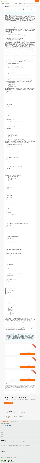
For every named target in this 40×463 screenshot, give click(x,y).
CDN (8, 441)
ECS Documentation (7, 445)
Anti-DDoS (10, 441)
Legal (11, 457)
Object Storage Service (16, 441)
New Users (28, 445)
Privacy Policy (8, 457)
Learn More (12, 367)
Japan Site (2, 445)
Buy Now (27, 367)
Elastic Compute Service (4, 441)
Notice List (14, 457)
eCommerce (21, 441)
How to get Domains (13, 445)
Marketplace (21, 3)
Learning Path (25, 445)
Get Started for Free (8, 402)
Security (28, 441)
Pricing (16, 3)
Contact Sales (37, 3)
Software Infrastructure (19, 445)
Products (7, 3)
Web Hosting (25, 441)
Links (17, 457)
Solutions (11, 3)
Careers (2, 457)
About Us (4, 457)
